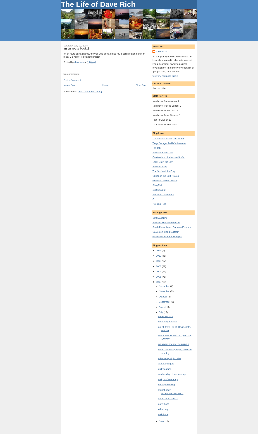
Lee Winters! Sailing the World (168, 138)
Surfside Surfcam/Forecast (166, 222)
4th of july (163, 409)
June (162, 421)
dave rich (162, 51)
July (161, 312)
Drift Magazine (160, 218)
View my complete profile (165, 76)
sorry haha (163, 404)
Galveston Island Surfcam (165, 232)
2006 (159, 276)
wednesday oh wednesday (172, 374)
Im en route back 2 (168, 398)
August (163, 307)
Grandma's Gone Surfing (165, 180)
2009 (159, 261)
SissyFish (157, 185)
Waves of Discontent (163, 194)
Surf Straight (158, 190)
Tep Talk (156, 148)
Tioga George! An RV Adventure (169, 143)
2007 (159, 271)
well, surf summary (168, 379)
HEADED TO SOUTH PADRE (173, 344)
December (164, 286)
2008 (159, 266)
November (164, 291)
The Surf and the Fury (163, 171)
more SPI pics (165, 316)
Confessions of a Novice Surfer (168, 157)
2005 (159, 282)
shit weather (164, 369)
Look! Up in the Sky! (162, 162)
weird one (163, 414)
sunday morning (166, 384)
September (165, 302)
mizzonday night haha (169, 358)
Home (105, 85)
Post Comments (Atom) (90, 91)
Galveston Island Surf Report (167, 236)
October (163, 296)
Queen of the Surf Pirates (165, 176)
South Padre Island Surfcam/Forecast (171, 227)
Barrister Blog (159, 166)
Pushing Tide (159, 204)
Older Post (141, 85)
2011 (159, 250)
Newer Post (69, 85)
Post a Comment (72, 80)
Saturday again (166, 363)
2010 (159, 255)
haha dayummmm (167, 321)
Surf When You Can (162, 152)
